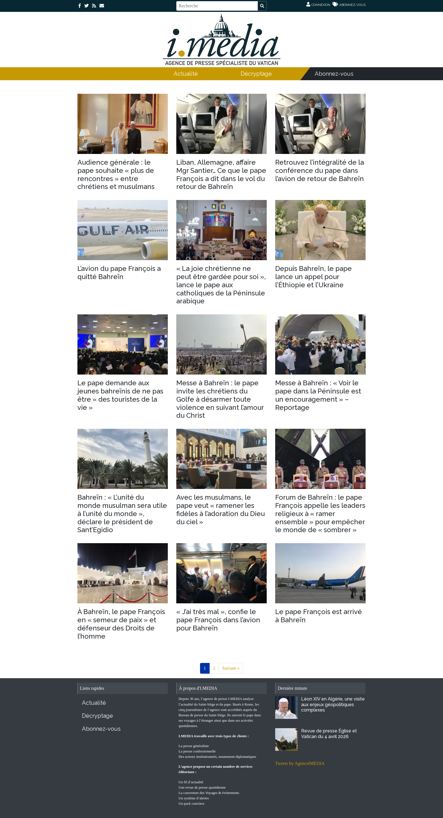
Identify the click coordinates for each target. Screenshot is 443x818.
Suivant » (231, 668)
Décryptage (256, 73)
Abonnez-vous (334, 73)
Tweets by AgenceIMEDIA (300, 763)
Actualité (186, 73)
